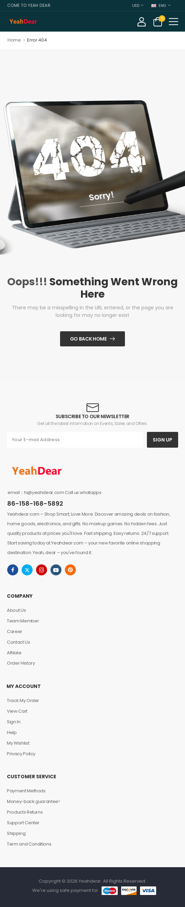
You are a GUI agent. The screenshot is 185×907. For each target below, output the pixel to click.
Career (14, 631)
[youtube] (55, 569)
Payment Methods (26, 791)
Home (14, 40)
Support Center (23, 822)
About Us (16, 610)
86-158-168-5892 (35, 503)
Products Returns (25, 812)
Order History (21, 663)
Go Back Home (88, 338)
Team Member (23, 621)
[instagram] (41, 569)
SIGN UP (162, 439)
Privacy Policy (21, 753)
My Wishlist (18, 743)
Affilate (14, 653)
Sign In (14, 722)
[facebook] (12, 569)
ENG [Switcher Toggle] (158, 5)
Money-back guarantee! (33, 801)
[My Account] (141, 21)
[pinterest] (70, 569)
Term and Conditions (29, 844)
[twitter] (27, 569)
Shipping (16, 833)
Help (12, 732)
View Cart (17, 711)
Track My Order (23, 700)
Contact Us (18, 642)
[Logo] (23, 21)
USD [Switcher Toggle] (135, 5)
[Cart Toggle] (157, 21)
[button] (173, 21)
